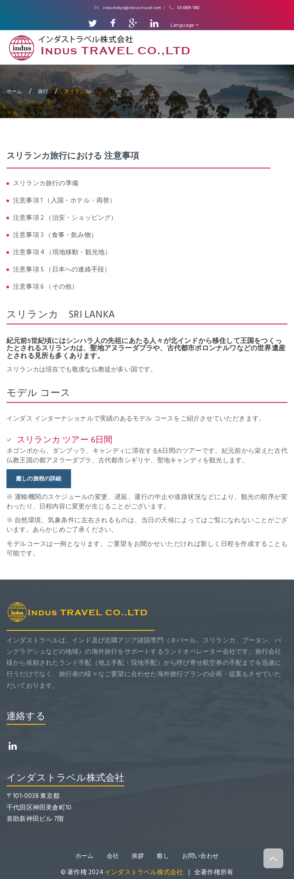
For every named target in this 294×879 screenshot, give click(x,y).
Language (184, 25)
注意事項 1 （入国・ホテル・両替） (64, 200)
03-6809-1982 (184, 7)
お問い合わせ (200, 856)
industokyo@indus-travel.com (128, 7)
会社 (113, 856)
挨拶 (138, 856)
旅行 (43, 91)
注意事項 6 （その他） (45, 286)
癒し (163, 856)
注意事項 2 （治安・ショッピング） (65, 217)
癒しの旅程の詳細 (39, 478)
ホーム (14, 91)
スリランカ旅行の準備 (45, 183)
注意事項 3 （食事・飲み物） (55, 235)
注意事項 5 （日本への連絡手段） (62, 269)
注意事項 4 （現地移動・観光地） (62, 252)
